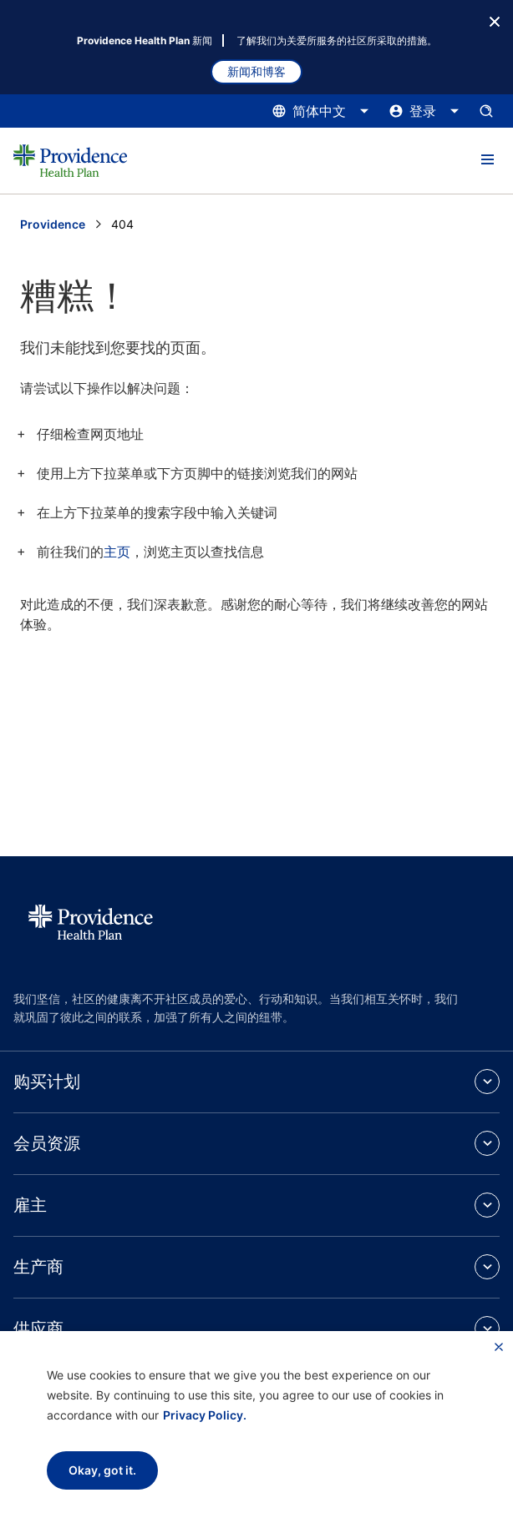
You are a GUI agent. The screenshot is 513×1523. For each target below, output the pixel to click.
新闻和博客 (256, 71)
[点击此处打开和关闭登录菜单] (424, 111)
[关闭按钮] (495, 20)
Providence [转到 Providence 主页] (52, 224)
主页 (117, 551)
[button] (487, 160)
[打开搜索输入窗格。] (486, 111)
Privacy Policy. (204, 1415)
